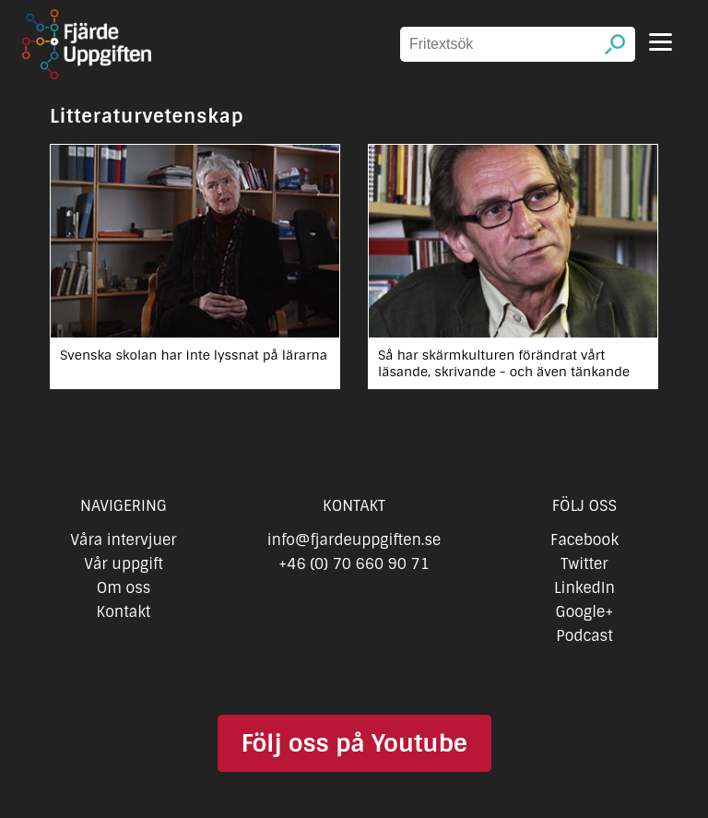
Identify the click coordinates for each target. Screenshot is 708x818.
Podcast (584, 636)
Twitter (584, 564)
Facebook (584, 540)
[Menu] (660, 42)
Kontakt (124, 612)
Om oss (124, 588)
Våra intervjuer (123, 540)
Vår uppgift (123, 564)
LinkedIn (584, 588)
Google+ (585, 612)
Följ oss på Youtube (353, 743)
